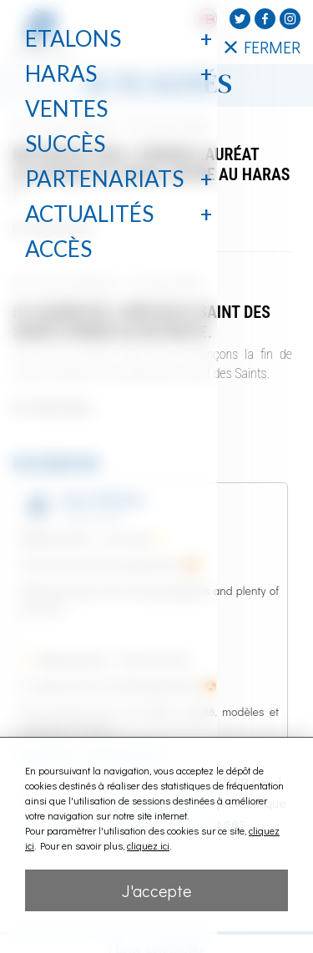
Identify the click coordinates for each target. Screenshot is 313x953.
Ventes (66, 108)
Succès (65, 143)
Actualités (89, 213)
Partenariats (104, 178)
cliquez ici (148, 845)
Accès (58, 248)
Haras (61, 73)
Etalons (73, 38)
